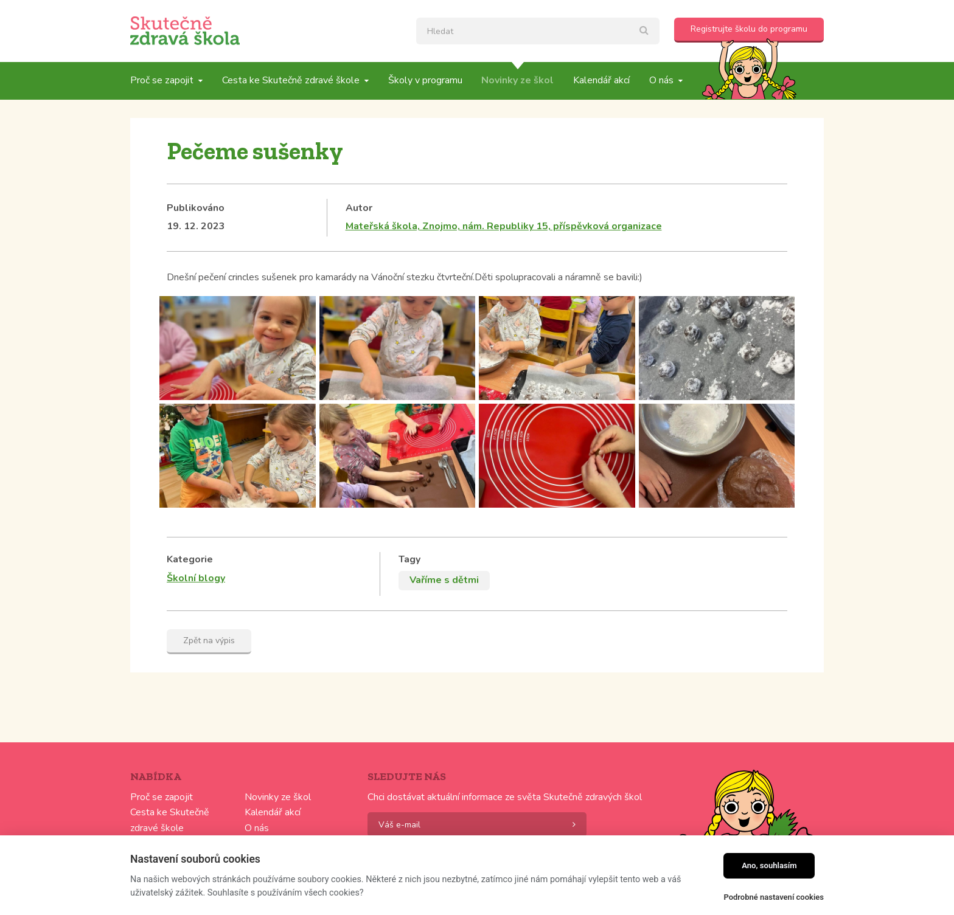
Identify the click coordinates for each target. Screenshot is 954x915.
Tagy (409, 559)
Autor (359, 208)
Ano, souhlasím (769, 865)
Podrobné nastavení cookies (773, 897)
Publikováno (196, 208)
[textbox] (538, 31)
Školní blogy (196, 578)
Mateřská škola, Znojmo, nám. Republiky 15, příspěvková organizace (504, 226)
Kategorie (190, 559)
